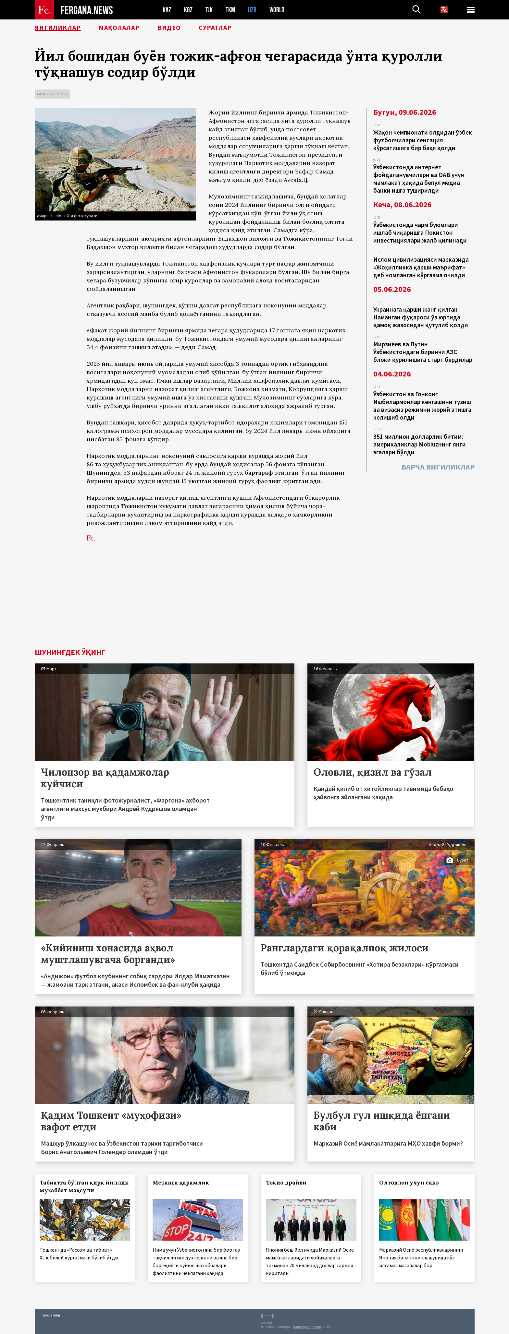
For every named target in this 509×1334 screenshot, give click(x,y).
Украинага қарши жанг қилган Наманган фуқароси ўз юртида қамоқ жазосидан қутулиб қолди (420, 317)
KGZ (188, 10)
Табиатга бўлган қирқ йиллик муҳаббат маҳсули (84, 1186)
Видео (169, 27)
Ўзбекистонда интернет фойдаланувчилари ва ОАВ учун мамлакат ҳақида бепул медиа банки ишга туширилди (418, 178)
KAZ (167, 10)
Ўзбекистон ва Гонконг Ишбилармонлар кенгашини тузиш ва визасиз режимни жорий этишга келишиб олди (422, 405)
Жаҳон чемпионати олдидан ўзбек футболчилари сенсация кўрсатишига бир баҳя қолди (422, 140)
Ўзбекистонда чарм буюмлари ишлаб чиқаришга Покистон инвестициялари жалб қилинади (420, 232)
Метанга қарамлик (181, 1182)
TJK (209, 10)
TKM (230, 10)
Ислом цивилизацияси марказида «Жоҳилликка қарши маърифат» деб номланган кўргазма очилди (421, 267)
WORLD (276, 10)
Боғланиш (51, 1315)
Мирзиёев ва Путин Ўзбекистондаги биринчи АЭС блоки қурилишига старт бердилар (422, 351)
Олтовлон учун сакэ (409, 1182)
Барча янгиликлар (438, 467)
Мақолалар (119, 27)
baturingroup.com (307, 1327)
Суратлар (215, 27)
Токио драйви (286, 1182)
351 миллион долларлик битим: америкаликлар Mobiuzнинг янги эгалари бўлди (419, 444)
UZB (252, 10)
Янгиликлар (58, 27)
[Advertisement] (254, 599)
